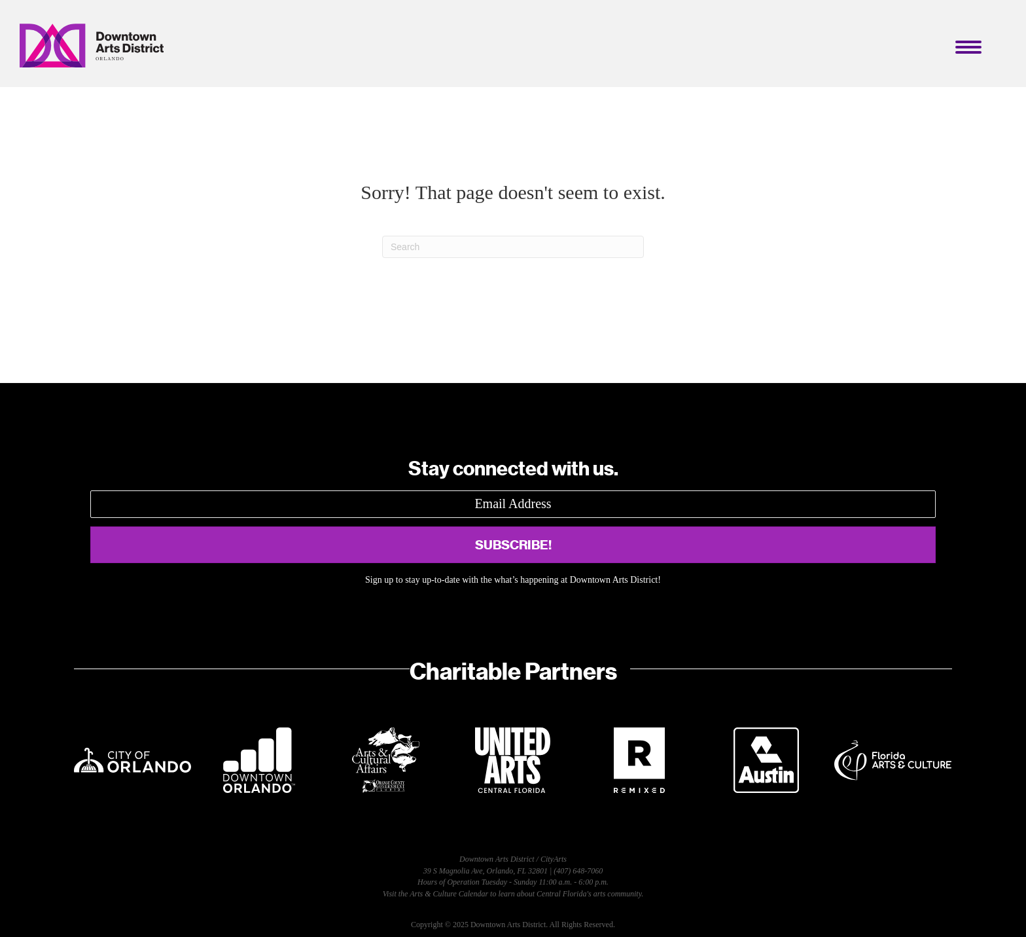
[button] (513, 544)
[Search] (513, 247)
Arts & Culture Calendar (449, 893)
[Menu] (968, 47)
